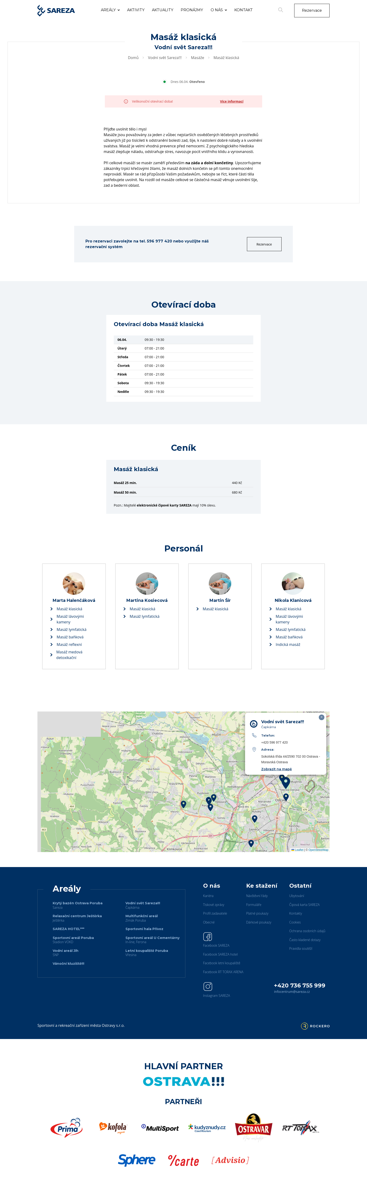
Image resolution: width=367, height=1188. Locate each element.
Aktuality (162, 10)
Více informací (231, 101)
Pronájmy (192, 10)
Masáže (197, 57)
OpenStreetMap (318, 850)
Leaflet (297, 850)
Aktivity (135, 10)
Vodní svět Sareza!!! (165, 57)
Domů (133, 57)
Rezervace (312, 10)
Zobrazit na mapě (276, 769)
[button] (214, 798)
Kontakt (243, 10)
